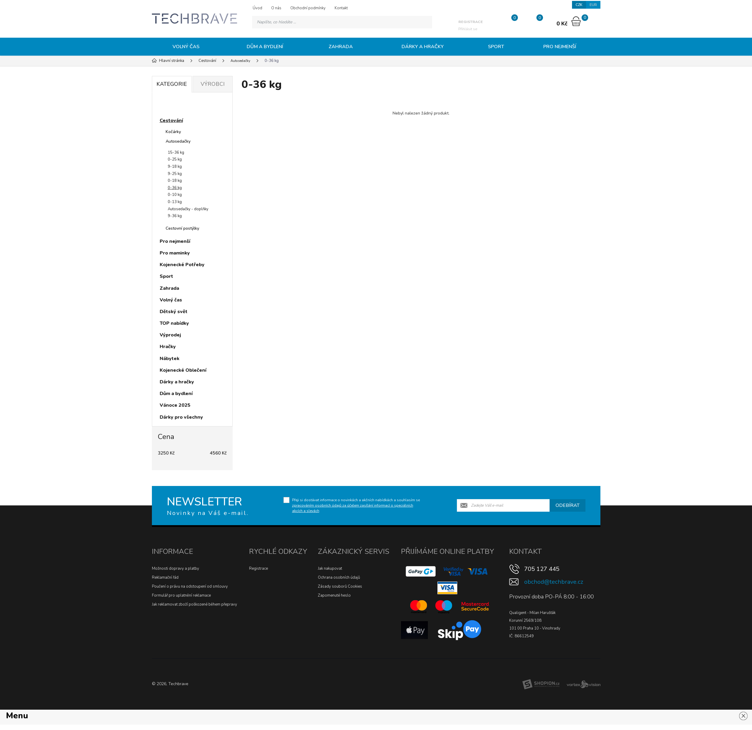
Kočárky (173, 132)
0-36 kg (175, 187)
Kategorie (171, 84)
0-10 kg (175, 194)
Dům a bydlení (265, 46)
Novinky (174, 105)
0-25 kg (175, 159)
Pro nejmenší (559, 46)
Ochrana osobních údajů (339, 577)
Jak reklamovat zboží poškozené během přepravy (194, 604)
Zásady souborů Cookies (340, 586)
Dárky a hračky (423, 46)
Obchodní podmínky (308, 8)
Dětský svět (173, 311)
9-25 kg (175, 173)
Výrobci (213, 84)
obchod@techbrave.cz (553, 581)
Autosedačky (178, 141)
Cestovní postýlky (182, 228)
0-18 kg (175, 180)
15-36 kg (176, 152)
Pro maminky (175, 253)
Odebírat (567, 505)
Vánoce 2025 (175, 405)
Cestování (171, 120)
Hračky (168, 346)
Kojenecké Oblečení (183, 370)
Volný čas (186, 46)
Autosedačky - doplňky (188, 209)
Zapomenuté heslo (334, 595)
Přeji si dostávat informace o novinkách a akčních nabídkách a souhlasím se (356, 505)
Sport (496, 46)
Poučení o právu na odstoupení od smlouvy (190, 586)
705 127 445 (541, 569)
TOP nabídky (174, 323)
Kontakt (341, 8)
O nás (276, 8)
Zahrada (341, 46)
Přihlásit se (469, 24)
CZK (578, 5)
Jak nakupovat (330, 568)
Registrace (258, 568)
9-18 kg (175, 166)
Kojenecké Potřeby (182, 264)
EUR (593, 5)
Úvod (257, 8)
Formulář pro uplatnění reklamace (181, 595)
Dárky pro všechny (181, 417)
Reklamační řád (165, 577)
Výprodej (170, 335)
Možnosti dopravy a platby (175, 568)
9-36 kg (175, 216)
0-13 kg (175, 202)
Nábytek (169, 358)
